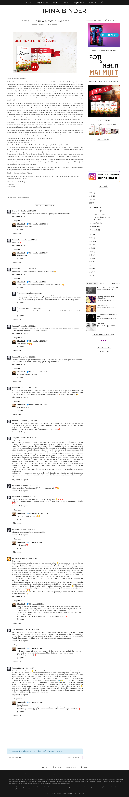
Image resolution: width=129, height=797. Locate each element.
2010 (91, 276)
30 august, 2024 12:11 (36, 604)
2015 (91, 258)
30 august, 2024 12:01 (37, 702)
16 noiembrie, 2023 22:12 (32, 293)
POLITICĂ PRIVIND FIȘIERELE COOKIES (53, 773)
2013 (91, 265)
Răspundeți (16, 216)
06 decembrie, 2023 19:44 (27, 485)
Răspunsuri (18, 220)
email (46, 767)
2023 (91, 203)
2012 (91, 269)
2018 (91, 248)
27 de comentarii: (23, 197)
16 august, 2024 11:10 (31, 629)
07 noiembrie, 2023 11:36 (38, 341)
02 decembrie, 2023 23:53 (28, 438)
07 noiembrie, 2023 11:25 (27, 326)
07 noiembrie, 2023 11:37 (38, 253)
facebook (57, 767)
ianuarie (95, 230)
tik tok (84, 767)
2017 (91, 251)
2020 (92, 241)
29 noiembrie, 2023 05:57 (32, 308)
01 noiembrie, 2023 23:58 (26, 211)
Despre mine (78, 2)
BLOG (28, 2)
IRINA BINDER (64, 10)
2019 (91, 245)
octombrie (96, 223)
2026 (91, 193)
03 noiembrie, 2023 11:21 (27, 269)
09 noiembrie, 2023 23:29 (27, 357)
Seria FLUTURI (60, 2)
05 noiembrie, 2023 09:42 (38, 224)
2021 (91, 238)
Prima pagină (13, 773)
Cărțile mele (42, 2)
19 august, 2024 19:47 (26, 668)
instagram (72, 767)
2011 (91, 272)
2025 (91, 196)
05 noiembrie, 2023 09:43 (38, 282)
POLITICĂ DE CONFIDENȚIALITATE (30, 773)
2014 (91, 262)
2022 (91, 234)
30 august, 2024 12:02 (37, 648)
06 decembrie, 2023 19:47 (27, 496)
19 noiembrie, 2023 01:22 (27, 388)
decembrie (96, 207)
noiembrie (96, 211)
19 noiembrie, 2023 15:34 (38, 372)
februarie (96, 226)
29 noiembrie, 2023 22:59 (27, 421)
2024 (91, 199)
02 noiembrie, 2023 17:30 (27, 240)
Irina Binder (21, 224)
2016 (91, 255)
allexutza (15, 558)
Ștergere (24, 216)
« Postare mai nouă (15, 757)
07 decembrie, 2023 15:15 (38, 513)
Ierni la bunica (99, 215)
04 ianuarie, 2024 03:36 (28, 558)
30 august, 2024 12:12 (36, 542)
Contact (92, 2)
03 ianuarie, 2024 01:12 (26, 529)
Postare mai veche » (74, 757)
